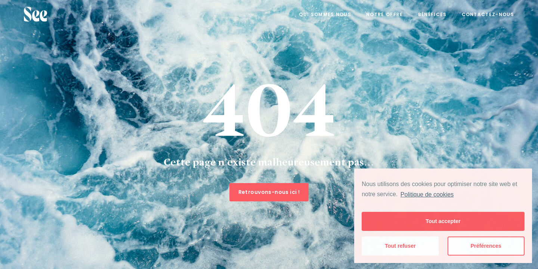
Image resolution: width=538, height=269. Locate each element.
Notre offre (384, 14)
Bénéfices (432, 14)
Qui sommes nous (325, 14)
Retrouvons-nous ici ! (269, 192)
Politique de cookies (427, 194)
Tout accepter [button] (443, 221)
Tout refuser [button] (400, 246)
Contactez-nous (488, 14)
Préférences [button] (485, 246)
